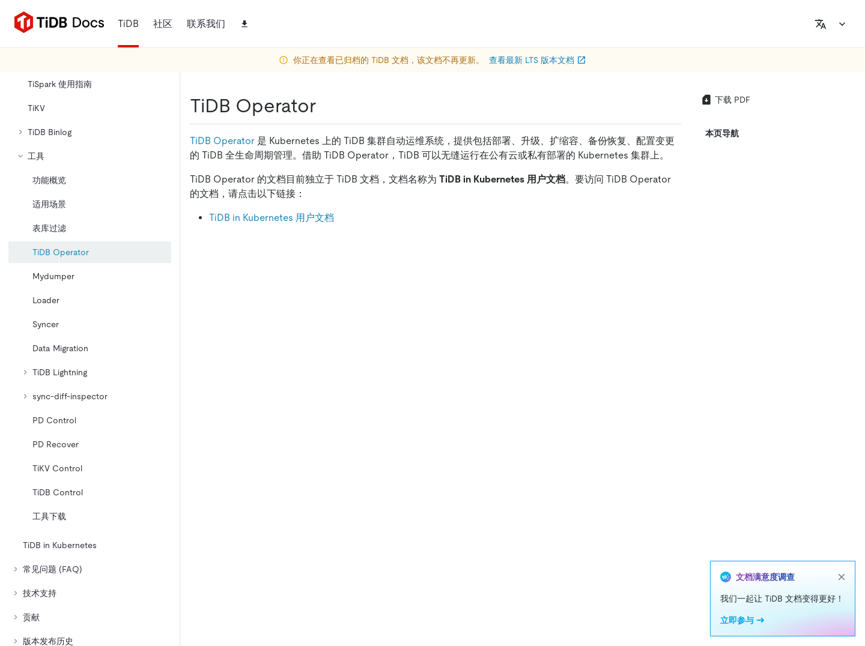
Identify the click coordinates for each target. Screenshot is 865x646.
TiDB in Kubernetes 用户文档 (271, 217)
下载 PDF (725, 100)
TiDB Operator (222, 140)
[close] (841, 577)
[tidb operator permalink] (325, 105)
